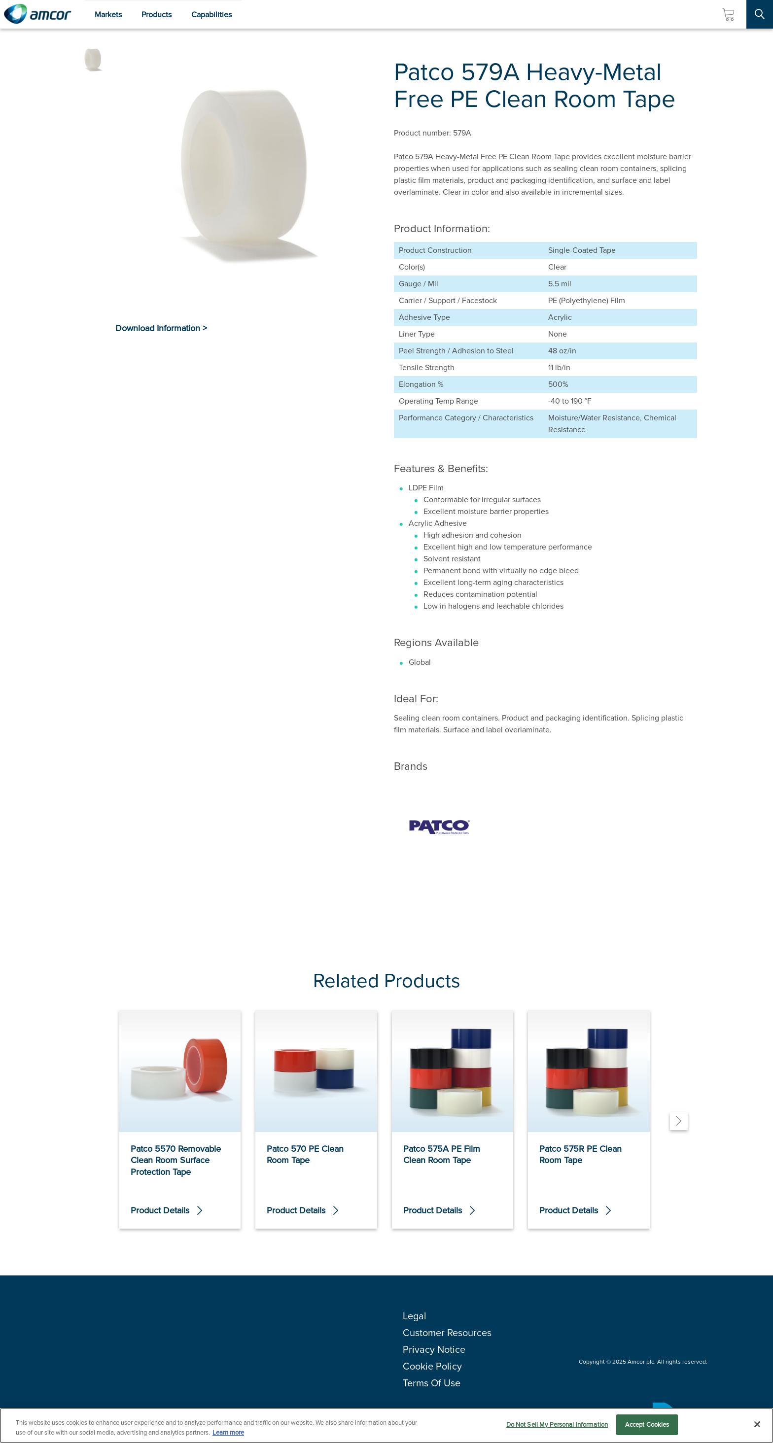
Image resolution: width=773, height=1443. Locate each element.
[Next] (679, 1121)
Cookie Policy (432, 1366)
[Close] (757, 1424)
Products (156, 14)
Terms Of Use (431, 1382)
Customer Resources (447, 1332)
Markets (108, 14)
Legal (414, 1315)
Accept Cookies (647, 1425)
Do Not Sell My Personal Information (557, 1425)
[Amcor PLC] (37, 14)
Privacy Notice (434, 1349)
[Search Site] (759, 14)
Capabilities (211, 14)
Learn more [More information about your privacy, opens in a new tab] (228, 1432)
